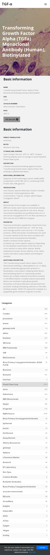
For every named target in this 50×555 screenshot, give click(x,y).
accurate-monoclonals (13, 491)
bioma (5, 323)
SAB (4, 353)
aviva (5, 389)
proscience (7, 318)
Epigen (6, 404)
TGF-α (7, 3)
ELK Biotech (8, 433)
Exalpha (6, 506)
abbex (5, 333)
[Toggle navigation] (45, 4)
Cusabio (6, 314)
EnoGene (7, 338)
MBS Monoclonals (10, 399)
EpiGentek (7, 423)
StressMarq (8, 501)
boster (6, 428)
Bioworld (7, 462)
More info (32, 552)
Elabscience (8, 394)
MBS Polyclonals (10, 348)
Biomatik (7, 375)
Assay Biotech (9, 438)
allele (5, 516)
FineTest (7, 379)
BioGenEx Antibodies (12, 482)
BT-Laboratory (9, 467)
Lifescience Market (11, 457)
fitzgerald (7, 409)
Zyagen (6, 526)
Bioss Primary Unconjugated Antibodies (20, 418)
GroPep (6, 535)
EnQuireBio (8, 511)
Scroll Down (7, 71)
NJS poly (6, 496)
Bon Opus (7, 472)
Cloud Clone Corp (10, 384)
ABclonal (7, 343)
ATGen (6, 521)
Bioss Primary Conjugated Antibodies (19, 487)
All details (11, 119)
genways (7, 448)
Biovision (7, 370)
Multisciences (9, 357)
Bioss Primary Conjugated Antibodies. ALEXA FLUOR (22, 363)
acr (4, 309)
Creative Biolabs (10, 477)
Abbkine (6, 453)
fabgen (6, 530)
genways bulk (9, 328)
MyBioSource (8, 413)
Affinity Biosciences (11, 443)
